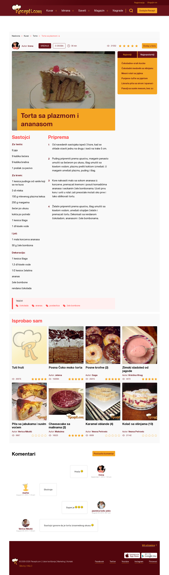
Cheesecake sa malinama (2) (66, 410)
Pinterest (153, 561)
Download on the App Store (132, 555)
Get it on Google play (149, 555)
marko (25, 493)
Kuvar (49, 10)
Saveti (82, 10)
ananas (39, 305)
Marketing (61, 561)
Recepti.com (27, 9)
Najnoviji (127, 54)
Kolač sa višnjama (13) (139, 410)
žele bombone (73, 305)
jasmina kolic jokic (101, 510)
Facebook (99, 561)
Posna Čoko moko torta (66, 353)
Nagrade (118, 10)
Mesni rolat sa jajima (132, 73)
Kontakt (70, 561)
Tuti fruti (29, 353)
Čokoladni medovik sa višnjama (137, 68)
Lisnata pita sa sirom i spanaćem (137, 83)
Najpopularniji (147, 54)
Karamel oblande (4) (103, 410)
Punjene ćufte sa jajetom (134, 78)
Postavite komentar (104, 453)
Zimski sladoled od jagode (139, 353)
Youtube (125, 561)
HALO (29, 566)
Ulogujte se (152, 3)
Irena (30, 46)
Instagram (139, 561)
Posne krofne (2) (103, 353)
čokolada (24, 305)
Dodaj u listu (149, 46)
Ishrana (65, 10)
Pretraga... (131, 10)
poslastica (55, 305)
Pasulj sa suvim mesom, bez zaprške (137, 88)
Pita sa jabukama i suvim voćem (29, 410)
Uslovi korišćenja (49, 561)
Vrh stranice (148, 545)
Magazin (99, 10)
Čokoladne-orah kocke (133, 63)
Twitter (113, 561)
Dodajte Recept (147, 10)
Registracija (139, 3)
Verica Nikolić (26, 528)
